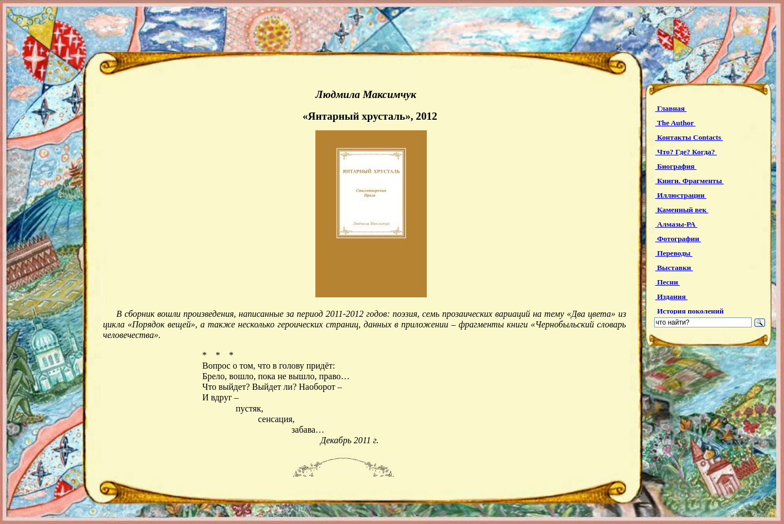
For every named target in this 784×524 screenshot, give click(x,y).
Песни (667, 282)
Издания (671, 296)
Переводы (674, 253)
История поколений (690, 311)
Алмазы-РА (676, 224)
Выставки (674, 267)
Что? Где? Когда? (686, 152)
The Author (675, 123)
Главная (671, 108)
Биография (676, 166)
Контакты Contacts (689, 137)
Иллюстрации (681, 195)
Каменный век (681, 209)
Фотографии (678, 238)
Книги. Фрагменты (689, 181)
